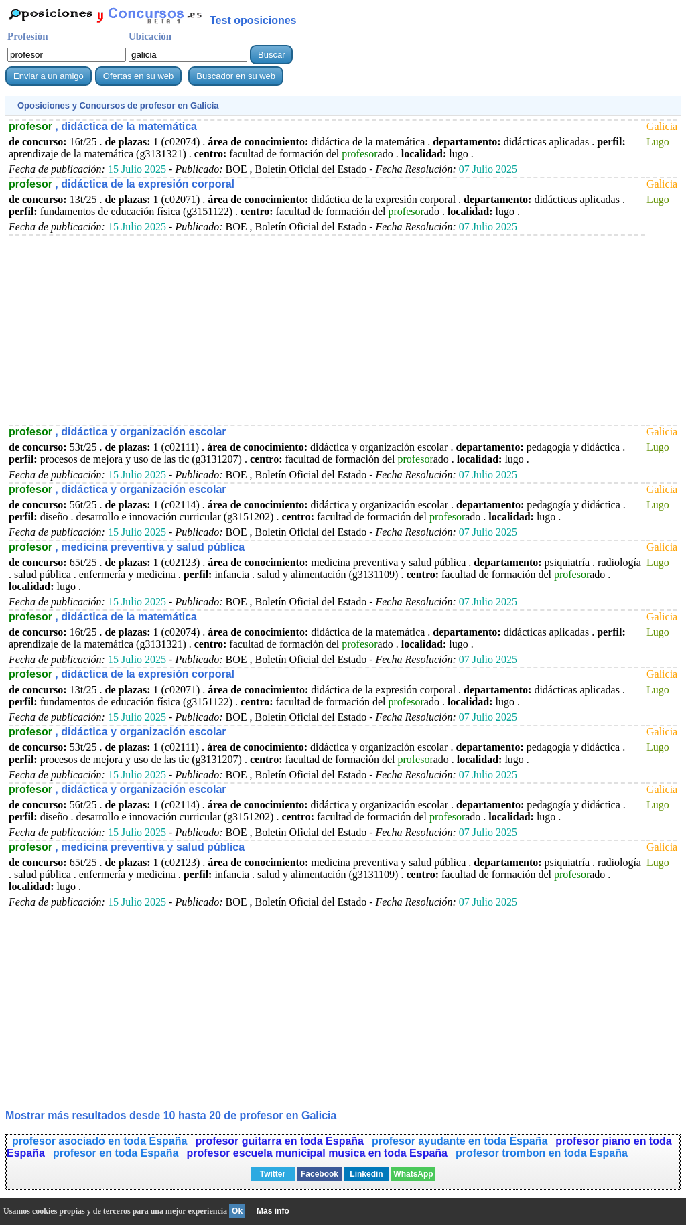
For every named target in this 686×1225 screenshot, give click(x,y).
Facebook (319, 1174)
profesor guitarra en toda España (279, 1141)
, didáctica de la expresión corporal (121, 184)
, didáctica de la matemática (103, 126)
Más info (273, 1211)
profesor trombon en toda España (542, 1153)
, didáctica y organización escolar (117, 431)
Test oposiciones (253, 20)
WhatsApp (413, 1174)
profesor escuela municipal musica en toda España (317, 1153)
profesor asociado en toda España (99, 1141)
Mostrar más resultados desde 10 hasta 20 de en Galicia (170, 1115)
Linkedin (366, 1174)
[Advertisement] (327, 329)
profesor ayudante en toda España (459, 1141)
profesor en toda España (116, 1153)
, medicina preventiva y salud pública (127, 547)
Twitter (272, 1174)
